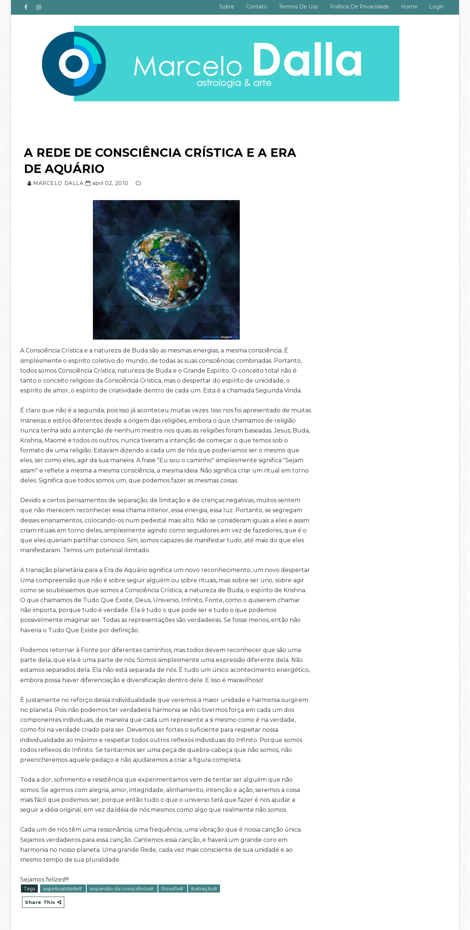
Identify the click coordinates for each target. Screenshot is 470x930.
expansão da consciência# (122, 888)
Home (409, 6)
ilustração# (204, 888)
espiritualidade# (63, 888)
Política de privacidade (359, 6)
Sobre (226, 6)
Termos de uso (298, 6)
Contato (256, 6)
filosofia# (172, 888)
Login (436, 6)
